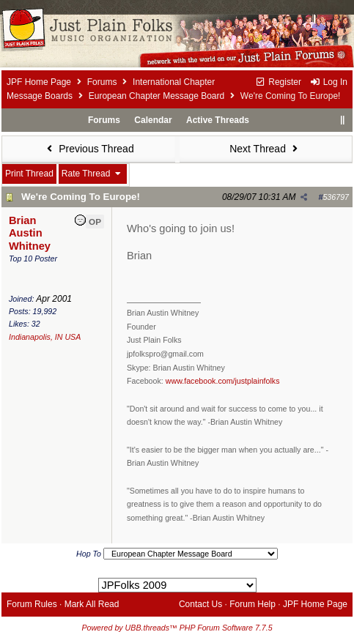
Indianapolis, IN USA (45, 336)
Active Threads (217, 120)
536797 (335, 197)
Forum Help (252, 604)
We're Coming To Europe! (80, 196)
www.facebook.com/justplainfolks (223, 380)
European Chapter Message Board (156, 96)
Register (278, 82)
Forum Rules (32, 604)
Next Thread (265, 149)
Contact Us (200, 604)
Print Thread (29, 173)
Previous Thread (88, 149)
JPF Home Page (39, 82)
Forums (102, 82)
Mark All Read (91, 604)
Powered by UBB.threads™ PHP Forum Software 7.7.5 (176, 627)
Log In (328, 82)
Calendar (153, 120)
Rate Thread (93, 173)
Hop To (88, 553)
